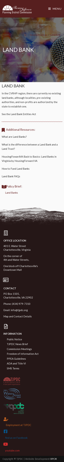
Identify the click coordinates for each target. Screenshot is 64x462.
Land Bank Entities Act (23, 114)
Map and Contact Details (17, 316)
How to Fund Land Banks (16, 168)
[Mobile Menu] (54, 8)
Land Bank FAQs (11, 176)
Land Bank (55, 34)
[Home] (25, 34)
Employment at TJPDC (18, 424)
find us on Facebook (16, 437)
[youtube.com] (5, 444)
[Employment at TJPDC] (6, 419)
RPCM (53, 459)
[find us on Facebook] (5, 431)
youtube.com (12, 450)
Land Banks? (20, 136)
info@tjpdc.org (19, 310)
